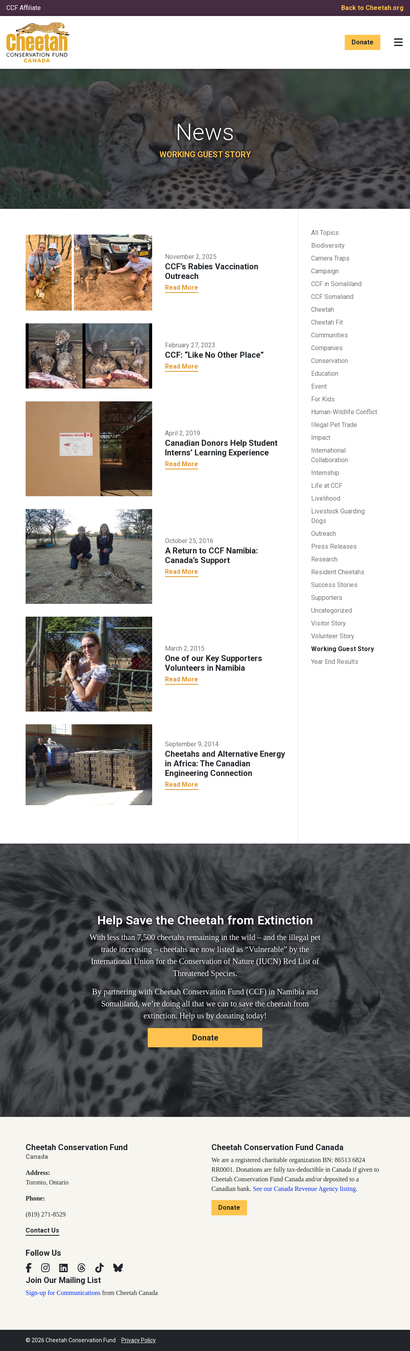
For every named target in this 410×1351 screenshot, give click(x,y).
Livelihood (325, 498)
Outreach (323, 533)
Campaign (325, 271)
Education (324, 373)
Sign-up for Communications (63, 1292)
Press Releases (334, 546)
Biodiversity (328, 245)
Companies (327, 348)
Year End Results (334, 661)
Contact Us (42, 1230)
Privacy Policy (138, 1340)
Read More (181, 287)
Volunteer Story (332, 636)
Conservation (329, 361)
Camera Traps (330, 258)
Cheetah (322, 309)
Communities (329, 335)
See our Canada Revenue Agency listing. (305, 1188)
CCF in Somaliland (336, 284)
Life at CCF (326, 485)
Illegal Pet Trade (334, 425)
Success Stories (334, 585)
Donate (363, 42)
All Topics (325, 233)
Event (319, 386)
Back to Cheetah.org (372, 8)
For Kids (323, 399)
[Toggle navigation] (398, 42)
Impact (320, 437)
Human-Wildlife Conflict (344, 412)
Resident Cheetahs (337, 572)
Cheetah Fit (327, 322)
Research (324, 559)
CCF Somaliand (332, 297)
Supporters (326, 597)
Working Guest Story (342, 649)
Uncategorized (331, 610)
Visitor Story (328, 623)
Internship (325, 473)
